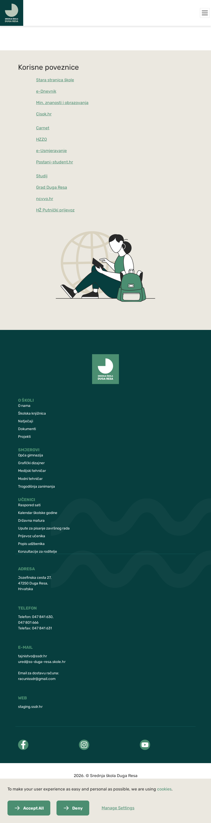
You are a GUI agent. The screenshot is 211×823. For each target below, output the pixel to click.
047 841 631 (42, 628)
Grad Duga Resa (51, 187)
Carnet (42, 127)
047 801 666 (28, 622)
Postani (43, 162)
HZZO (41, 139)
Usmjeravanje (53, 150)
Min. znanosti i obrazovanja (62, 102)
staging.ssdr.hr (30, 707)
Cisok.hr (44, 114)
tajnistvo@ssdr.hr (32, 656)
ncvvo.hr (44, 198)
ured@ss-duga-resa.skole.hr (42, 662)
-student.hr (62, 162)
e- (38, 150)
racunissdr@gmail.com (36, 679)
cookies (164, 789)
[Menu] (205, 13)
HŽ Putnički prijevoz (55, 210)
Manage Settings (118, 808)
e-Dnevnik (46, 91)
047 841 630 (42, 617)
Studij (41, 175)
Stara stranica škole (55, 79)
